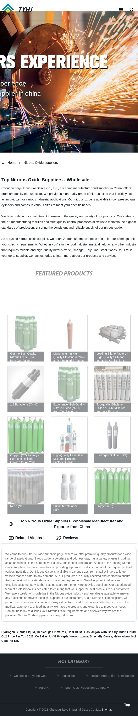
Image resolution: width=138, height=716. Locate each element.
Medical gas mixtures (51, 632)
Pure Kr (45, 687)
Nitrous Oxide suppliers (41, 162)
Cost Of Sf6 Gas (79, 632)
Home (12, 162)
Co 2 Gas (41, 636)
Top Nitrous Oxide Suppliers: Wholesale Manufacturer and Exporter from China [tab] (66, 524)
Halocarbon (122, 636)
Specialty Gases (101, 636)
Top (127, 705)
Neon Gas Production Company (88, 687)
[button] (121, 10)
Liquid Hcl (70, 675)
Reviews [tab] (67, 538)
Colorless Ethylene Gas (31, 675)
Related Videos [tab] (25, 538)
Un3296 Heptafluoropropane (68, 636)
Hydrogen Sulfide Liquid (18, 632)
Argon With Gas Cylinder (108, 632)
